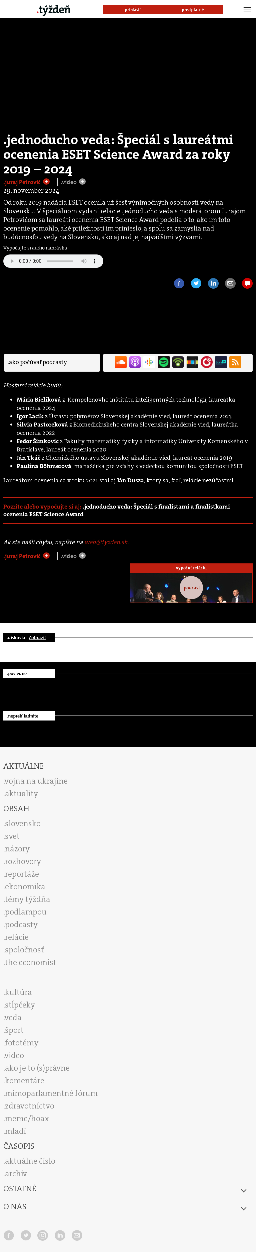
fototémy (21, 1042)
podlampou (26, 912)
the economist (30, 962)
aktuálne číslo (30, 1161)
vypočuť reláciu (191, 568)
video (14, 1055)
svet (12, 836)
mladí (15, 1131)
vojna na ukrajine (36, 781)
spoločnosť (24, 949)
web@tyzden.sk (105, 542)
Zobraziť (37, 637)
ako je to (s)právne (37, 1068)
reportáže (22, 874)
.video (69, 182)
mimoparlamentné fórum (51, 1093)
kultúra (18, 992)
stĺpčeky (20, 1005)
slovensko (23, 823)
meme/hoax (27, 1118)
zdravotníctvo (29, 1106)
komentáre (24, 1080)
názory (17, 848)
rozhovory (23, 861)
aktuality (21, 793)
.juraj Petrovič (22, 182)
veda (13, 1017)
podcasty (21, 924)
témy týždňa (27, 899)
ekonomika (25, 886)
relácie (17, 937)
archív (16, 1173)
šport (14, 1030)
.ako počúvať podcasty (37, 362)
